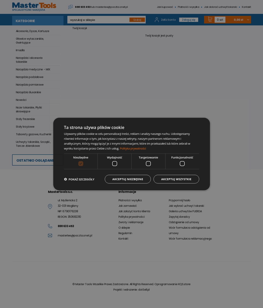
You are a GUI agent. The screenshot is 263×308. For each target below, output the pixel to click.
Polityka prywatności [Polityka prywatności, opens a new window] (133, 148)
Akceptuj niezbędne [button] (127, 179)
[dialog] (131, 154)
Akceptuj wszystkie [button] (176, 179)
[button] (79, 179)
